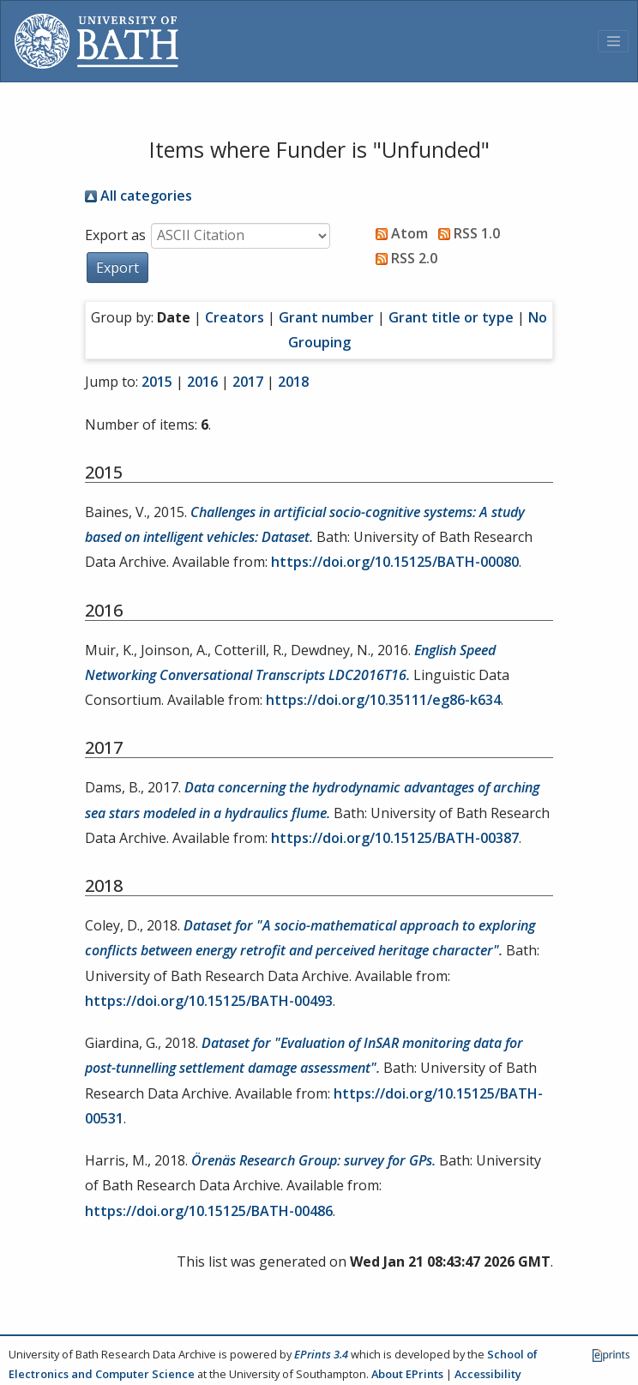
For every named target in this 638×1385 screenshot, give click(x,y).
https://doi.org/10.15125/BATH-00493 (209, 1000)
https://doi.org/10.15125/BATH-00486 (209, 1210)
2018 (293, 381)
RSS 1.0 (465, 233)
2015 (156, 381)
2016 (202, 381)
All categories (138, 195)
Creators (234, 317)
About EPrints (407, 1374)
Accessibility (487, 1374)
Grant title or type (451, 317)
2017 (247, 381)
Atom (398, 233)
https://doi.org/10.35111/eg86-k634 (383, 699)
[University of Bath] (96, 41)
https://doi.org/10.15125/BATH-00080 (395, 561)
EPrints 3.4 (321, 1354)
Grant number (326, 317)
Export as (115, 235)
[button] (117, 267)
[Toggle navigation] (613, 41)
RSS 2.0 (403, 258)
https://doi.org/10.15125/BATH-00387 (395, 837)
